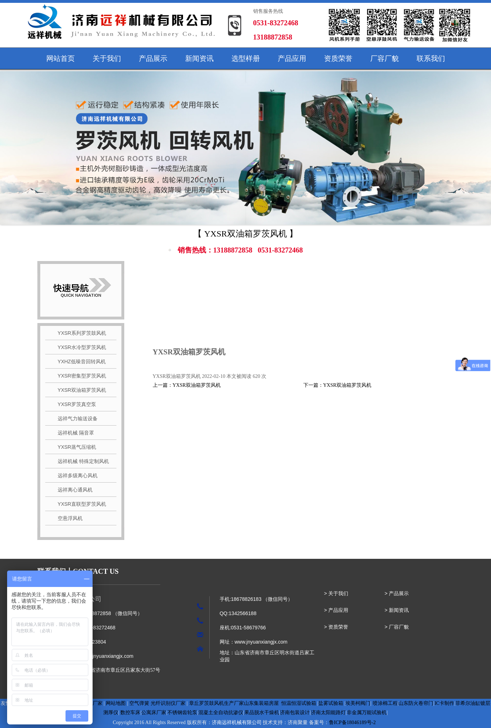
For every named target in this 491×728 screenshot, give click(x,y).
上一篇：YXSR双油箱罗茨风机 (187, 385)
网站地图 (116, 703)
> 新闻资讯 (397, 610)
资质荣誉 (338, 58)
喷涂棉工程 (385, 703)
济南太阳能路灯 (328, 712)
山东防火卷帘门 (415, 703)
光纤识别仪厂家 (168, 703)
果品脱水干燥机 (261, 712)
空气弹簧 (139, 703)
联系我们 (431, 58)
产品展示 (153, 58)
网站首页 (60, 58)
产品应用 (292, 58)
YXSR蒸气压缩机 (74, 447)
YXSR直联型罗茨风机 (79, 504)
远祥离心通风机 (72, 490)
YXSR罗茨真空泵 (74, 404)
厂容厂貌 (384, 58)
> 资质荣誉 (336, 627)
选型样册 (245, 58)
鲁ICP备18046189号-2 (352, 722)
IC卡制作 (444, 703)
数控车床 (130, 712)
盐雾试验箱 (330, 703)
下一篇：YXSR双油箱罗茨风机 (337, 385)
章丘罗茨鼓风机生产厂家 (216, 703)
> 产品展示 (397, 593)
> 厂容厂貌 (397, 627)
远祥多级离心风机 (75, 475)
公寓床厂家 (153, 712)
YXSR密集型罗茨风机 (79, 376)
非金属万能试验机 (367, 712)
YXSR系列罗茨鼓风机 (79, 333)
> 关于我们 (336, 593)
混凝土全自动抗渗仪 (220, 712)
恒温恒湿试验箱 (298, 703)
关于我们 (107, 58)
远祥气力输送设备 (75, 418)
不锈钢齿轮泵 (182, 712)
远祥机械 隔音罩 (73, 433)
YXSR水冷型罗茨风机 (79, 347)
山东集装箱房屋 (261, 703)
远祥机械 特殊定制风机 (80, 461)
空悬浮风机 (67, 518)
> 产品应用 (336, 610)
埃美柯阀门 (357, 703)
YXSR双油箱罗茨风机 (79, 390)
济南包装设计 (295, 712)
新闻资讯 (199, 58)
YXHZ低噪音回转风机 (79, 361)
